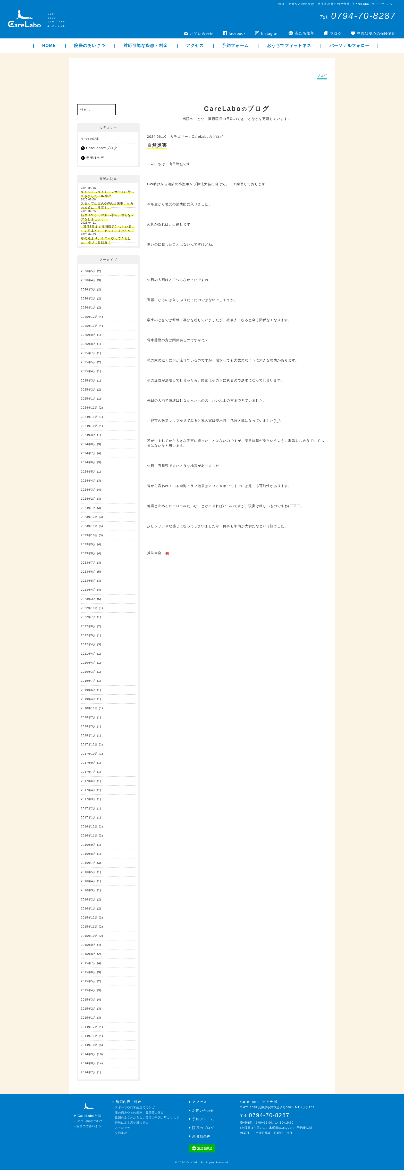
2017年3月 (88, 799)
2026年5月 (88, 271)
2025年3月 (88, 380)
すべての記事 (90, 138)
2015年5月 (88, 981)
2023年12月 (89, 516)
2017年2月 (88, 808)
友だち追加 (305, 33)
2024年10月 (89, 425)
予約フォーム (235, 45)
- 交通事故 (120, 1132)
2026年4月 (88, 280)
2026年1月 (88, 307)
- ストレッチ (121, 1127)
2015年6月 (88, 972)
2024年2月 (88, 498)
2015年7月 (88, 963)
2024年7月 (88, 453)
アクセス (195, 45)
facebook (237, 33)
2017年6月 (88, 781)
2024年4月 (88, 480)
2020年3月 (88, 671)
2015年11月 (89, 926)
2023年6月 (88, 571)
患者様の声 (95, 158)
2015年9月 (88, 944)
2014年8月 (88, 1063)
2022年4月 (88, 644)
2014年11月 (89, 1035)
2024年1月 (88, 507)
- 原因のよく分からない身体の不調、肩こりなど (146, 1117)
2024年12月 (89, 407)
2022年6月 (88, 626)
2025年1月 (88, 398)
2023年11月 (89, 525)
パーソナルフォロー (350, 45)
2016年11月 (89, 835)
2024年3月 (88, 489)
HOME (49, 45)
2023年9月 (88, 544)
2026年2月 (88, 298)
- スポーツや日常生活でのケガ (134, 1107)
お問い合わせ (201, 33)
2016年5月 (88, 872)
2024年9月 (88, 434)
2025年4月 (88, 371)
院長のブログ (203, 1128)
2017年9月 (88, 762)
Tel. (357, 17)
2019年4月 (88, 699)
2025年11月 (89, 325)
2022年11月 (89, 608)
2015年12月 (89, 917)
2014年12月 (89, 1026)
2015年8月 (88, 953)
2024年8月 (88, 444)
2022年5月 (88, 635)
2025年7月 (88, 353)
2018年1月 (88, 735)
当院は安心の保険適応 (376, 33)
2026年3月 (88, 289)
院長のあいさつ (89, 45)
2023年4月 (88, 589)
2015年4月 (88, 990)
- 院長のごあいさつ (87, 1126)
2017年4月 (88, 790)
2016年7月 (88, 862)
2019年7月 (88, 680)
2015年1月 (88, 1017)
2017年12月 (89, 744)
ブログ (335, 33)
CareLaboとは (90, 1116)
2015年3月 (88, 999)
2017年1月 (88, 817)
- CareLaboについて (88, 1121)
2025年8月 (88, 343)
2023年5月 (88, 580)
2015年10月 (89, 935)
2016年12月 (89, 826)
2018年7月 (88, 717)
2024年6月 (88, 462)
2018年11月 (89, 708)
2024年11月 (89, 416)
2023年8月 (88, 553)
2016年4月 (88, 881)
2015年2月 (88, 1008)
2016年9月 (88, 844)
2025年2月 (88, 389)
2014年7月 (88, 1072)
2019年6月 (88, 690)
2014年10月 (89, 1044)
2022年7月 (88, 617)
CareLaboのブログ (207, 137)
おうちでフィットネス (289, 45)
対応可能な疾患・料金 (145, 45)
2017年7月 (88, 771)
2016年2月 (88, 899)
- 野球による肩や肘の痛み (130, 1122)
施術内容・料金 (128, 1102)
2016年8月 (88, 853)
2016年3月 (88, 890)
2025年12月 (89, 316)
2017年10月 (89, 753)
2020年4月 (88, 662)
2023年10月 (89, 535)
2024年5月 (88, 471)
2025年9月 (88, 334)
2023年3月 (88, 598)
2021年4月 (88, 653)
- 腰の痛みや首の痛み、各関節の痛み (138, 1112)
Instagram (270, 33)
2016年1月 (88, 908)
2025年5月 (88, 362)
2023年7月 (88, 562)
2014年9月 (88, 1054)
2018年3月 (88, 726)
